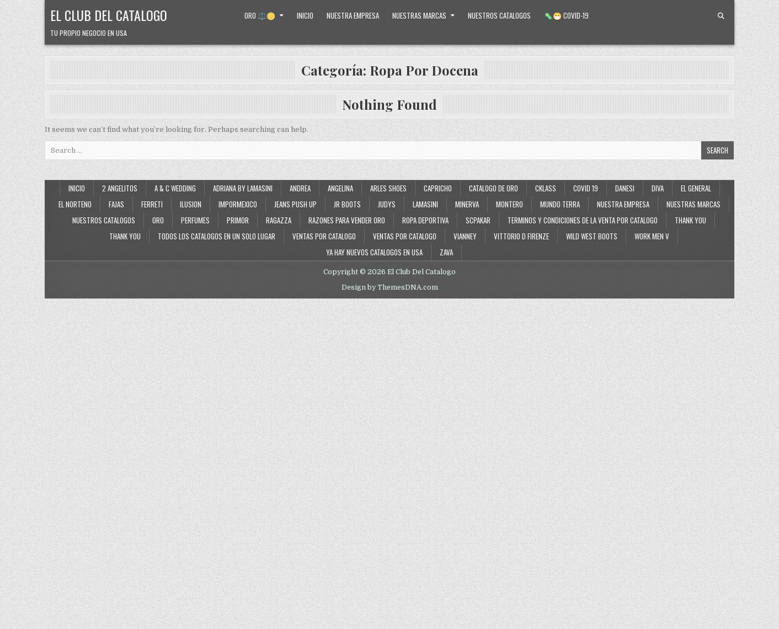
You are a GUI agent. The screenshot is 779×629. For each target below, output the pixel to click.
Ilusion (190, 204)
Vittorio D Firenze (521, 236)
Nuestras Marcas (419, 15)
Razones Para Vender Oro (346, 220)
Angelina (340, 188)
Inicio (305, 15)
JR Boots (347, 204)
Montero (509, 204)
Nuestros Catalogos (499, 15)
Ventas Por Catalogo (404, 236)
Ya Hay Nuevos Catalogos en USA (374, 252)
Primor (238, 220)
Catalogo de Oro (493, 188)
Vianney (465, 236)
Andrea (300, 188)
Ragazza (278, 220)
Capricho (438, 188)
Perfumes (195, 220)
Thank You (690, 220)
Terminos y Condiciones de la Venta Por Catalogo (583, 220)
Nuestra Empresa (353, 15)
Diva (658, 188)
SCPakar (478, 220)
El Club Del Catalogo (108, 15)
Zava (446, 252)
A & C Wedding (175, 188)
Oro (158, 220)
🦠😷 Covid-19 (566, 15)
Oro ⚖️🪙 (259, 15)
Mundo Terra (560, 204)
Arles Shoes (388, 188)
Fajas (116, 204)
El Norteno (75, 204)
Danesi (624, 188)
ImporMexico (237, 204)
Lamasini (425, 204)
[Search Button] (721, 16)
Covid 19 (585, 188)
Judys (387, 204)
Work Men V (651, 236)
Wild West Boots (591, 236)
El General (696, 188)
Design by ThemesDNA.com (390, 287)
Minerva (467, 204)
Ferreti (152, 204)
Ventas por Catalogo (324, 236)
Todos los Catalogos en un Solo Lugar (216, 236)
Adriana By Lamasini (243, 188)
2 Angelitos (119, 188)
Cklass (545, 188)
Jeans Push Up (295, 204)
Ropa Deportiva (425, 220)
